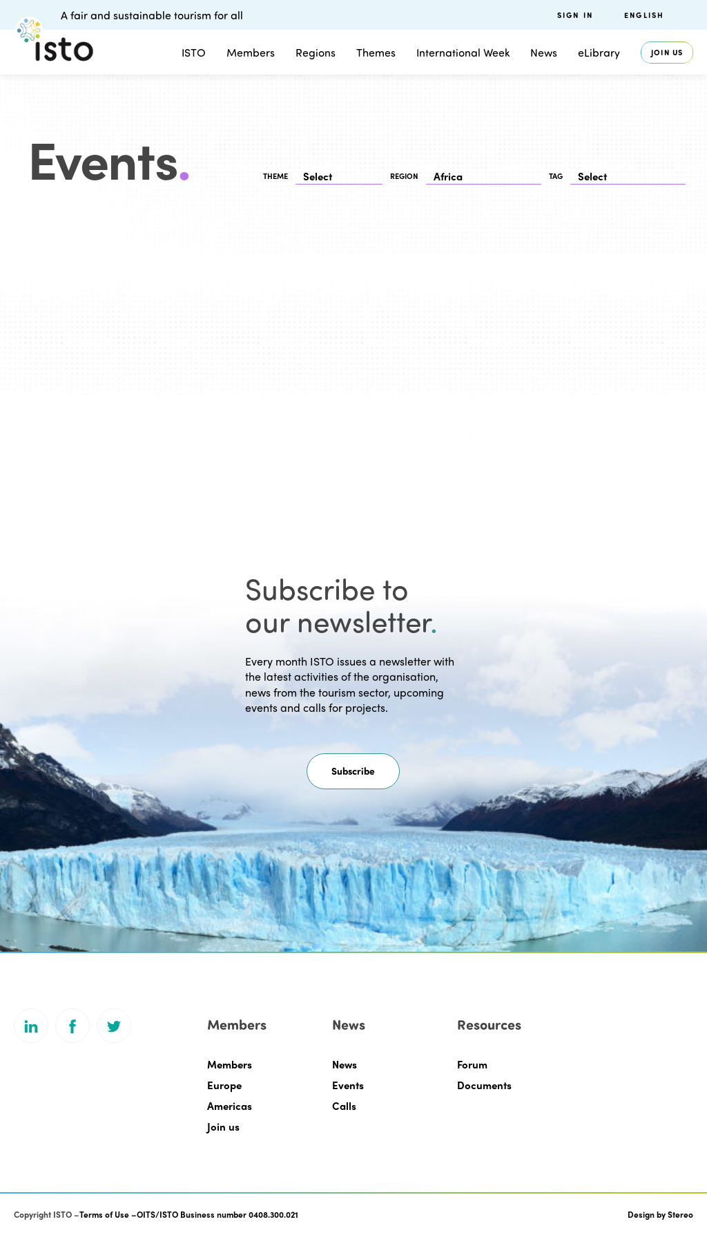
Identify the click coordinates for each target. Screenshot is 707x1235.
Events (348, 1085)
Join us (667, 52)
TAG (556, 176)
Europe (224, 1085)
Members (250, 52)
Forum (472, 1064)
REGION (404, 176)
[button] (353, 771)
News (543, 52)
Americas (229, 1105)
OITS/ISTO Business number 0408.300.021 (217, 1214)
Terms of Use (104, 1214)
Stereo (680, 1214)
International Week (463, 52)
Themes (376, 52)
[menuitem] (658, 15)
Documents (484, 1085)
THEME (275, 176)
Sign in (575, 15)
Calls (344, 1105)
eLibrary (599, 52)
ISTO (194, 52)
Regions (316, 52)
